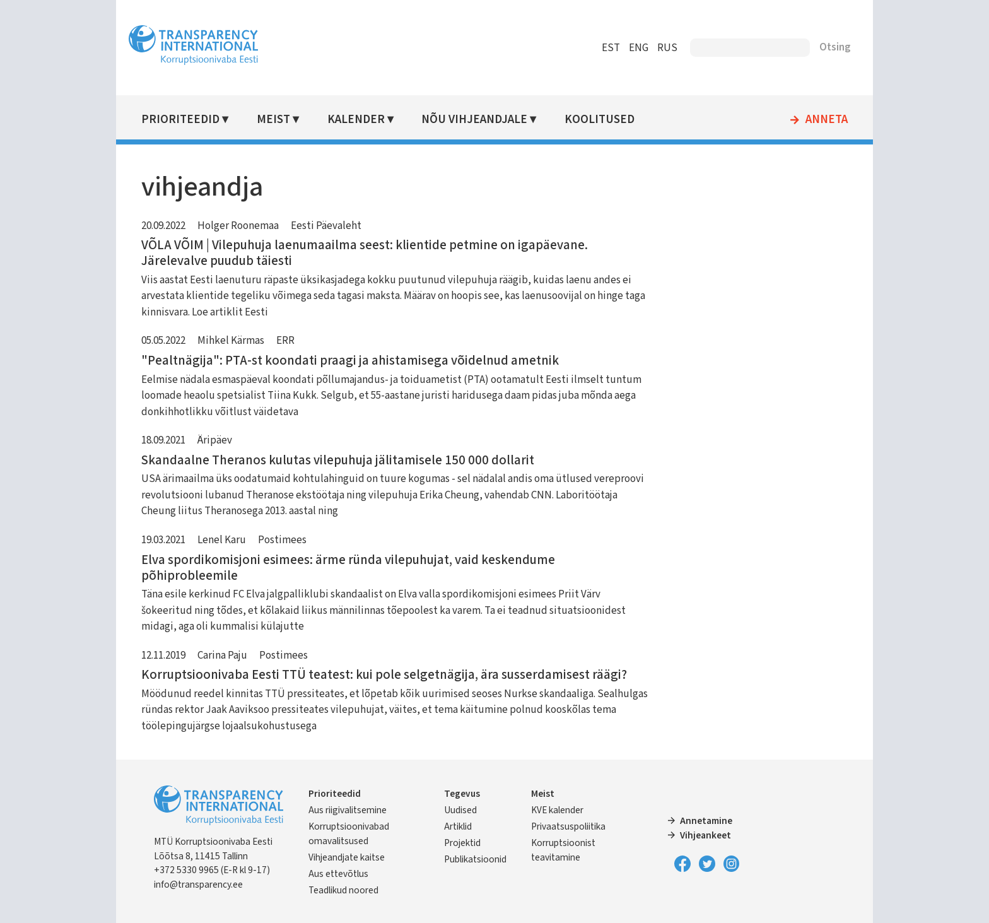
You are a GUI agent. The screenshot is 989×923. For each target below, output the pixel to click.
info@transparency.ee (198, 884)
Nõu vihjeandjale (474, 120)
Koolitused (600, 120)
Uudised (460, 810)
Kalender (356, 120)
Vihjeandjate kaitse (346, 857)
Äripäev (214, 440)
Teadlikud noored (343, 890)
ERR (285, 341)
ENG (638, 48)
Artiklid (458, 826)
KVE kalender (557, 810)
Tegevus (462, 793)
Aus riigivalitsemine (347, 810)
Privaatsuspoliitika (568, 826)
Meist (273, 120)
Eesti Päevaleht (326, 226)
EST (611, 48)
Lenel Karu (221, 540)
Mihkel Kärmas (230, 341)
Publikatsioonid (475, 859)
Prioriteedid (180, 120)
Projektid (462, 843)
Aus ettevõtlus (338, 873)
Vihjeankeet (705, 835)
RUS (667, 48)
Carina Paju (222, 655)
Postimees (282, 540)
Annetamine (706, 820)
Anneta (826, 120)
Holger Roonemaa (238, 226)
